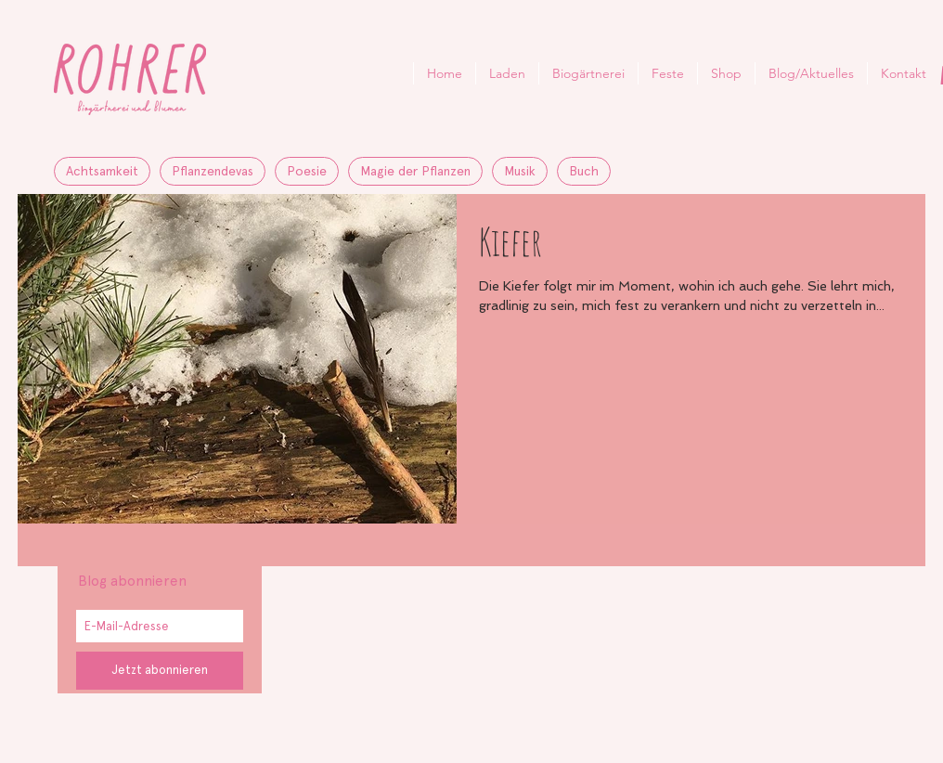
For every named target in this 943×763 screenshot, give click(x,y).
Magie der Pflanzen (415, 170)
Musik (520, 170)
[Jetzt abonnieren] (159, 671)
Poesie (307, 170)
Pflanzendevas (212, 170)
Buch (584, 170)
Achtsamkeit (102, 170)
